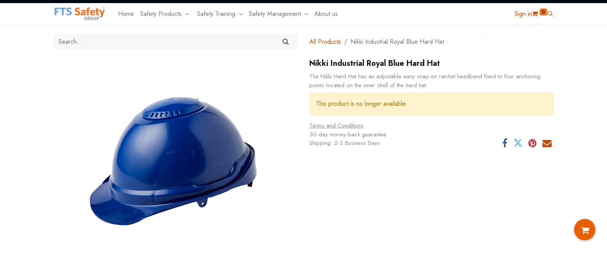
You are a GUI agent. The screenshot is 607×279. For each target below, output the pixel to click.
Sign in (523, 13)
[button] (550, 13)
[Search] (286, 42)
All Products (325, 41)
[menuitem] (126, 14)
